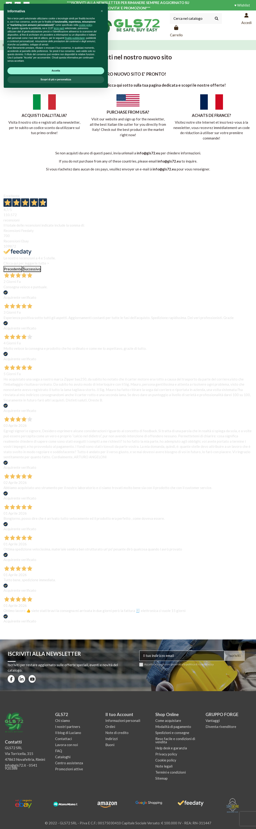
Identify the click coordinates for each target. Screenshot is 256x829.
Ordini (110, 726)
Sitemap (161, 778)
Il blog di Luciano (68, 732)
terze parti (59, 765)
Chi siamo (62, 720)
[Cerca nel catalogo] (216, 18)
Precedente (13, 269)
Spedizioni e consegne (172, 732)
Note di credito (117, 732)
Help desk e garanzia (171, 748)
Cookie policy (165, 760)
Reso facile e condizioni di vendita (175, 740)
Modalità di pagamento (173, 726)
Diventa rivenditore (221, 726)
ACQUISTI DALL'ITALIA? (44, 115)
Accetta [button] (56, 808)
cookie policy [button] (85, 762)
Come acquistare (168, 720)
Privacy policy (166, 754)
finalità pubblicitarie (75, 775)
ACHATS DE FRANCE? (211, 115)
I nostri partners (67, 726)
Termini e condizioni (170, 772)
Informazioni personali (122, 720)
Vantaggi (213, 720)
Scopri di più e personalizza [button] (55, 817)
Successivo (31, 269)
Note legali (164, 766)
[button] (102, 748)
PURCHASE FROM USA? (128, 112)
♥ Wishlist (242, 5)
